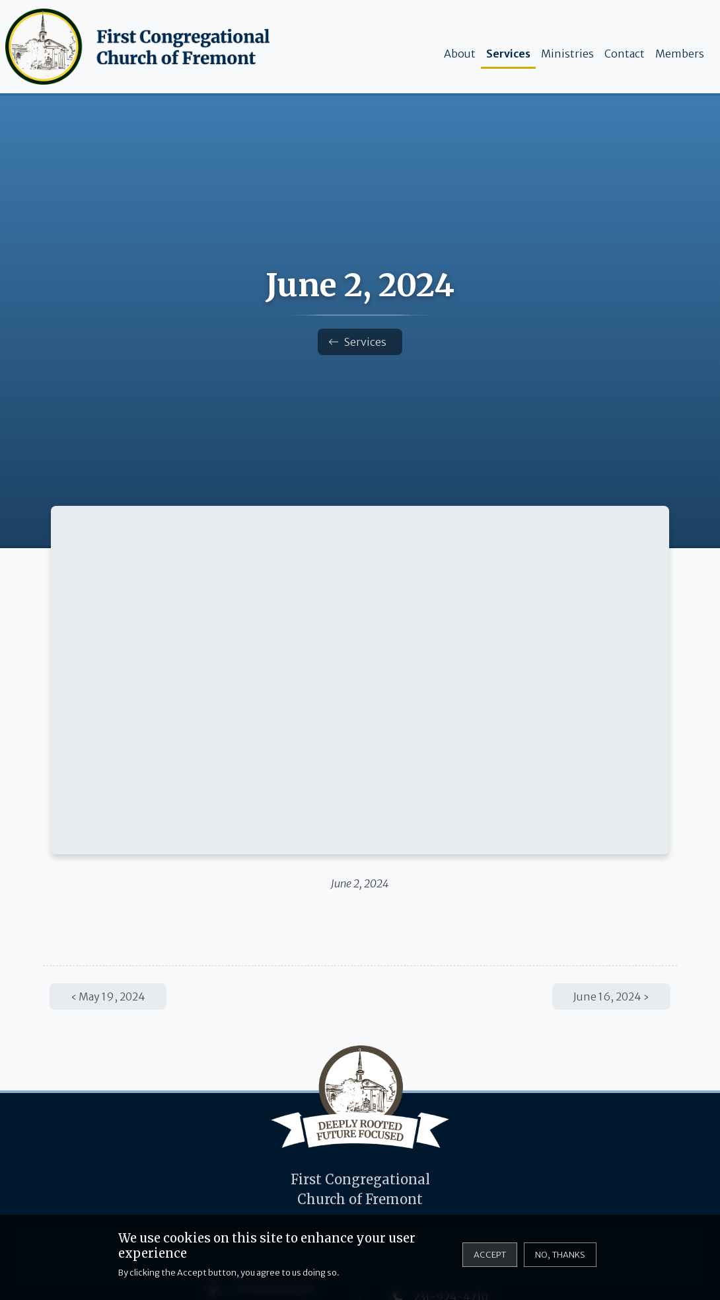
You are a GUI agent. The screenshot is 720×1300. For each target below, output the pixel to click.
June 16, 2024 (607, 996)
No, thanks (560, 1254)
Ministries (567, 53)
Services (508, 53)
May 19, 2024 (112, 996)
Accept (490, 1254)
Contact (624, 53)
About (460, 53)
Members (679, 53)
